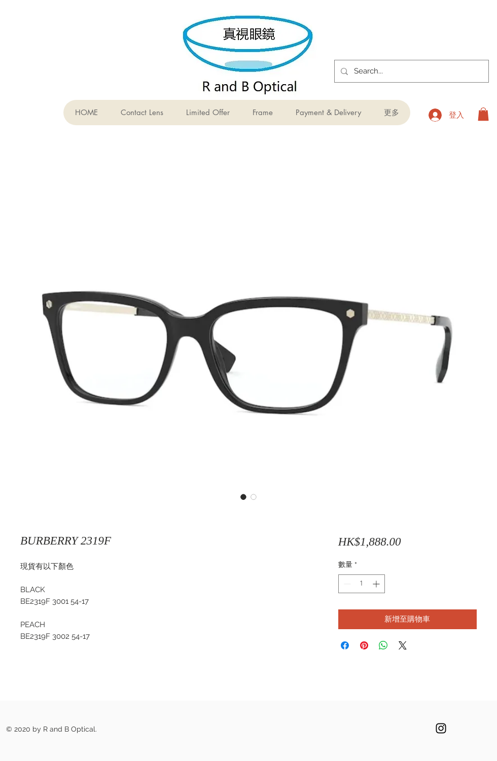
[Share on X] (403, 645)
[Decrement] (346, 584)
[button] (483, 114)
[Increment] (377, 584)
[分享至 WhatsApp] (383, 645)
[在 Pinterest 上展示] (364, 645)
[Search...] (410, 71)
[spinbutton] (361, 584)
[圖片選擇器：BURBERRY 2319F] (243, 497)
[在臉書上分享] (345, 645)
